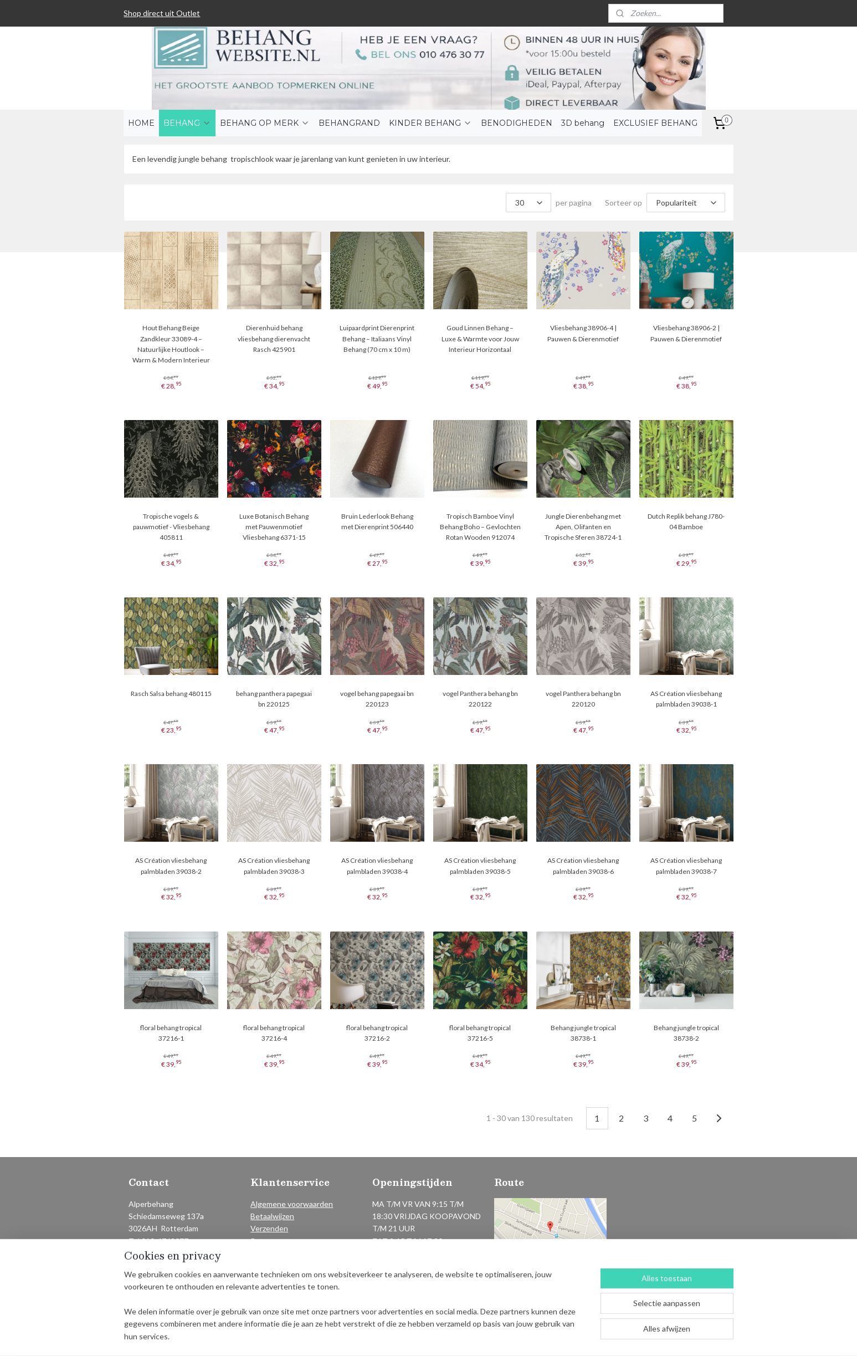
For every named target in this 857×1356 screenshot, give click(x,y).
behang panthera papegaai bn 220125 (274, 698)
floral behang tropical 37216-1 (171, 1033)
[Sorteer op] (686, 202)
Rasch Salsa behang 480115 (170, 693)
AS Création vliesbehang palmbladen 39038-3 (274, 865)
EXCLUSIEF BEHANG (655, 123)
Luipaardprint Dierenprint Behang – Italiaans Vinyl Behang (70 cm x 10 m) (377, 338)
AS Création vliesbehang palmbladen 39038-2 (171, 865)
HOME (141, 123)
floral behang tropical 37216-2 (377, 1033)
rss (416, 1335)
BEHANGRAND (349, 123)
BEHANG (187, 123)
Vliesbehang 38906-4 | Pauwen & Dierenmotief (583, 333)
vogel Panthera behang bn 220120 (583, 698)
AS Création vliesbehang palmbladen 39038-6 (583, 865)
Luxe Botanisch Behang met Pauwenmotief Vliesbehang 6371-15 (274, 526)
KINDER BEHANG (430, 123)
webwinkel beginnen (454, 1335)
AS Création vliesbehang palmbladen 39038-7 (686, 865)
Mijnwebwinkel (544, 1335)
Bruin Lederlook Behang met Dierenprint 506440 (377, 521)
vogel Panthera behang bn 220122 (479, 698)
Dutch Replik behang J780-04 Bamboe (686, 521)
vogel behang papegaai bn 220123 (377, 698)
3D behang (582, 123)
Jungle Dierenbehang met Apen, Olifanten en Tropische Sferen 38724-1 (583, 526)
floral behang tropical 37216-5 (480, 1033)
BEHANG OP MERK (265, 123)
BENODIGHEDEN (516, 123)
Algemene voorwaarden (291, 1204)
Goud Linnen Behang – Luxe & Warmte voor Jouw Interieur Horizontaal (480, 338)
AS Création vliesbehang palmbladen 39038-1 (686, 698)
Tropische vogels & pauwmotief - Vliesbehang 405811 (170, 526)
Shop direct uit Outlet (162, 13)
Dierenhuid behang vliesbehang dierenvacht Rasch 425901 (274, 338)
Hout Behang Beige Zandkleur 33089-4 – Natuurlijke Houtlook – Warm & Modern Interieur (170, 344)
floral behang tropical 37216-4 (274, 1033)
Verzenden (269, 1228)
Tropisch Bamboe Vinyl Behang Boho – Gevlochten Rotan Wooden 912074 (479, 526)
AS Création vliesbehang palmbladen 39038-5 (480, 865)
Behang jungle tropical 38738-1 (583, 1033)
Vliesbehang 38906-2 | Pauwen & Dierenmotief (686, 333)
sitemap (396, 1335)
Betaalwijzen (272, 1216)
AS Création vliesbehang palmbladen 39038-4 (377, 865)
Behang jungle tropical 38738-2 (686, 1033)
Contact (264, 1253)
